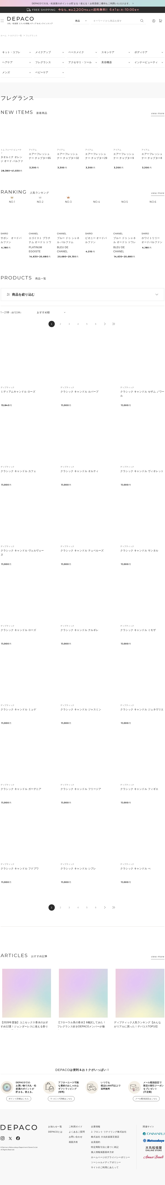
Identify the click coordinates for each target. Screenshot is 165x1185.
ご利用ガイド (75, 1126)
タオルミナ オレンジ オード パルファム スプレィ (12, 161)
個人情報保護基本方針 (102, 1152)
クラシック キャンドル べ (135, 868)
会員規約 (95, 1142)
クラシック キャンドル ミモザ (138, 630)
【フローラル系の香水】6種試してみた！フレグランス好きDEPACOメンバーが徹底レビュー (81, 1025)
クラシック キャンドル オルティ (79, 471)
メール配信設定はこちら (146, 1099)
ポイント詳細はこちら (19, 1099)
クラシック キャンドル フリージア (80, 789)
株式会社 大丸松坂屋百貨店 (105, 1137)
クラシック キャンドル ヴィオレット (142, 471)
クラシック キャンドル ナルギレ (79, 630)
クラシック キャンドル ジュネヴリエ (142, 709)
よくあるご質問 (77, 1132)
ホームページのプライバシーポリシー (110, 1157)
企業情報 (95, 1126)
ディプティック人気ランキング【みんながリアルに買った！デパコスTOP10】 (137, 1024)
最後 (113, 324)
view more (157, 113)
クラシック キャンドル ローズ (18, 630)
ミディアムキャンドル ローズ (18, 391)
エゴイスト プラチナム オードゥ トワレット (40, 242)
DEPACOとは (55, 1132)
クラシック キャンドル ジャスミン (80, 709)
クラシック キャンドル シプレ (78, 868)
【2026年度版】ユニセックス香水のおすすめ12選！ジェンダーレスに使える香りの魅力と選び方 (24, 1025)
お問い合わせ (75, 1137)
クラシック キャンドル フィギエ (139, 789)
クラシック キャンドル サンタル (139, 550)
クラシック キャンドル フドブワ (20, 868)
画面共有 (73, 1142)
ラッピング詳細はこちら (61, 1099)
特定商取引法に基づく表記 (105, 1147)
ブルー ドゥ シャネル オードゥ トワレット (124, 242)
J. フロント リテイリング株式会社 (108, 1132)
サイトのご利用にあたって (105, 1167)
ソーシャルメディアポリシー (106, 1162)
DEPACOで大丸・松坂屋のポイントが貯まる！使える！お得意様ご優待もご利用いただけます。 (81, 3)
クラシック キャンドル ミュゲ (18, 709)
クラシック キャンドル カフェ (18, 471)
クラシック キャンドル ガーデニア (21, 789)
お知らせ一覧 (55, 1126)
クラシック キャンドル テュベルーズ (82, 550)
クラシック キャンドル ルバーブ (79, 391)
